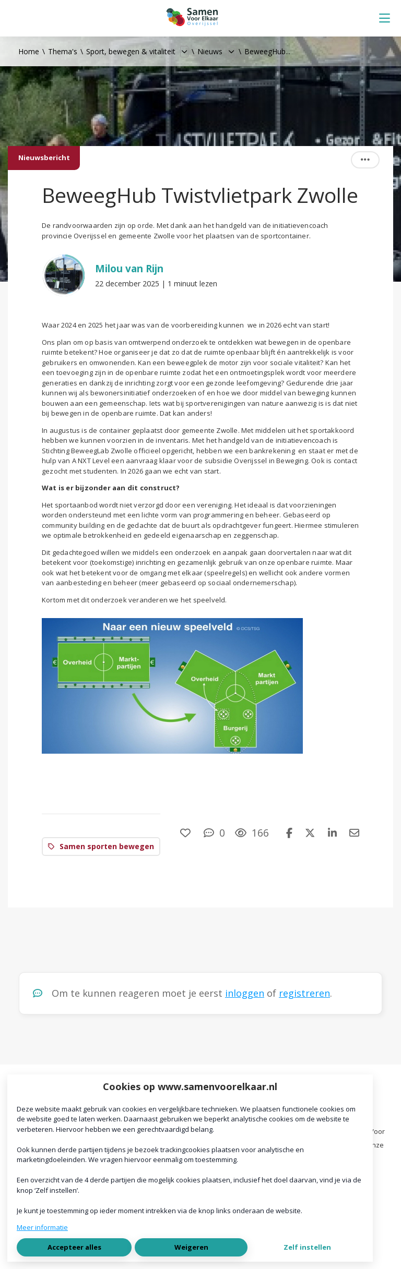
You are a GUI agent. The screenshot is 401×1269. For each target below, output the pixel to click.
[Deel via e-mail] (354, 832)
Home (28, 51)
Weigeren (191, 1247)
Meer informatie (42, 1227)
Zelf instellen (307, 1247)
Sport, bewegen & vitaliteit (130, 51)
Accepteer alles (74, 1247)
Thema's (62, 51)
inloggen (244, 993)
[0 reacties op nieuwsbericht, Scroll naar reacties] (214, 833)
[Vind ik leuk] (186, 832)
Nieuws (209, 51)
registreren (304, 993)
